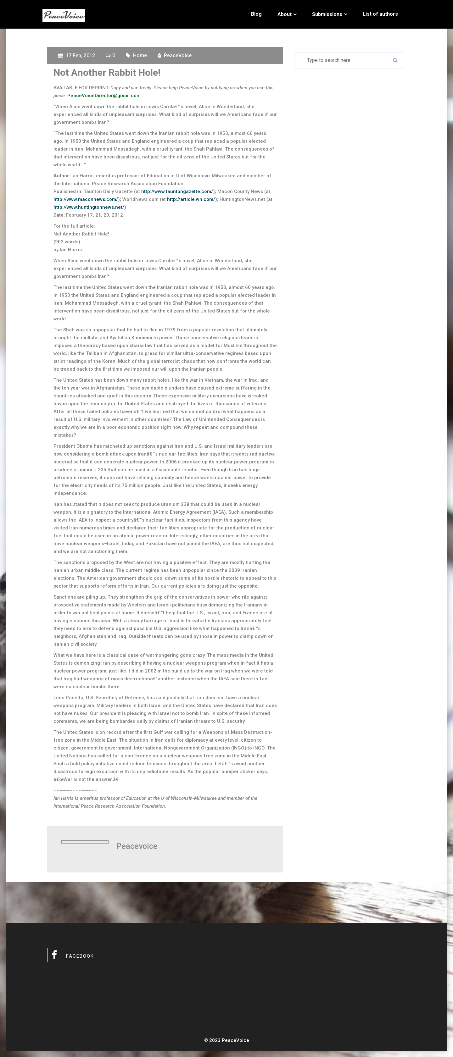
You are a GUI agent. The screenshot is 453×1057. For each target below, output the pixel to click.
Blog (256, 14)
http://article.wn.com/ (191, 199)
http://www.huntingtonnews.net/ (88, 207)
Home (140, 55)
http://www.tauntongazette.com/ (177, 191)
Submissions (327, 14)
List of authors (380, 14)
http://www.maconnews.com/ (85, 199)
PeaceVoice (178, 55)
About (284, 14)
